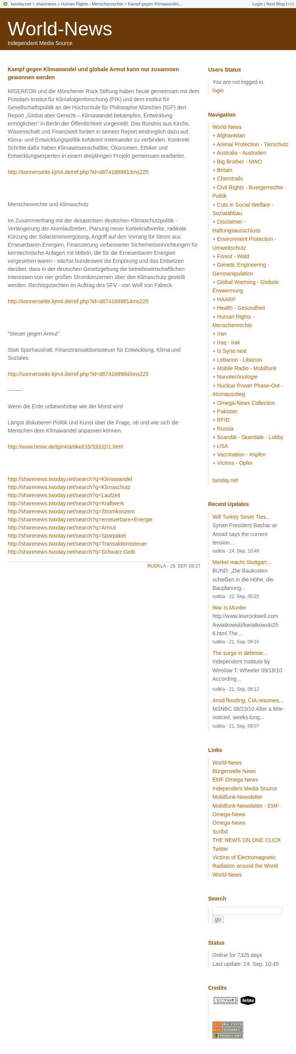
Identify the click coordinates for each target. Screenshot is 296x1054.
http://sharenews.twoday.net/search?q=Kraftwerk (66, 503)
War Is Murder (229, 608)
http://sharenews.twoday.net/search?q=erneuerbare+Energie (80, 519)
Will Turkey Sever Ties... (241, 517)
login (218, 90)
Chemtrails (230, 178)
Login (257, 4)
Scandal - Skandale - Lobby (250, 437)
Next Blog (275, 4)
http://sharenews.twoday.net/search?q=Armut (62, 527)
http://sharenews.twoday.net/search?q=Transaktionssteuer (77, 544)
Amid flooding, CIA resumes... (247, 700)
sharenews (46, 4)
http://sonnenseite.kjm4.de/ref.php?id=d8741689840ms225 (78, 374)
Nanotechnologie (237, 377)
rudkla (156, 566)
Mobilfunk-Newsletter (237, 797)
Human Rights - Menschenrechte (92, 4)
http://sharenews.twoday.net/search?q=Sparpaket (67, 536)
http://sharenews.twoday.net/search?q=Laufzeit (64, 495)
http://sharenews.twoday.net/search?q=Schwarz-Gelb (71, 552)
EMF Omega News (235, 780)
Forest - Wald (233, 256)
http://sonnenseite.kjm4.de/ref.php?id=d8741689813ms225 (78, 172)
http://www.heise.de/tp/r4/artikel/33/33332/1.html (65, 447)
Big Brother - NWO (239, 162)
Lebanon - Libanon (239, 360)
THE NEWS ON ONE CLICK (246, 840)
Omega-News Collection (246, 403)
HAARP (226, 299)
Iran (221, 334)
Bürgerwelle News (234, 771)
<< (289, 4)
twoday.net (21, 4)
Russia (225, 429)
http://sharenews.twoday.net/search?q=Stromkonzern (71, 511)
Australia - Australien (241, 153)
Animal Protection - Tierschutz (252, 144)
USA (222, 446)
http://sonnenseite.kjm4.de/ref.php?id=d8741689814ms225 (78, 301)
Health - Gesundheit (241, 308)
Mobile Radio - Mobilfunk (246, 368)
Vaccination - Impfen (241, 454)
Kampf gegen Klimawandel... (155, 4)
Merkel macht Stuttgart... (241, 562)
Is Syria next (232, 351)
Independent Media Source (244, 788)
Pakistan (227, 411)
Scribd (220, 832)
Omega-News (229, 823)
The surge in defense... (239, 653)
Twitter (220, 849)
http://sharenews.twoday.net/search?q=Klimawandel (70, 479)
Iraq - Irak (228, 342)
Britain (224, 170)
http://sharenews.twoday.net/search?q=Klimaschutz (69, 487)
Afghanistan (231, 135)
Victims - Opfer (234, 463)
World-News (60, 29)
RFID (223, 420)
